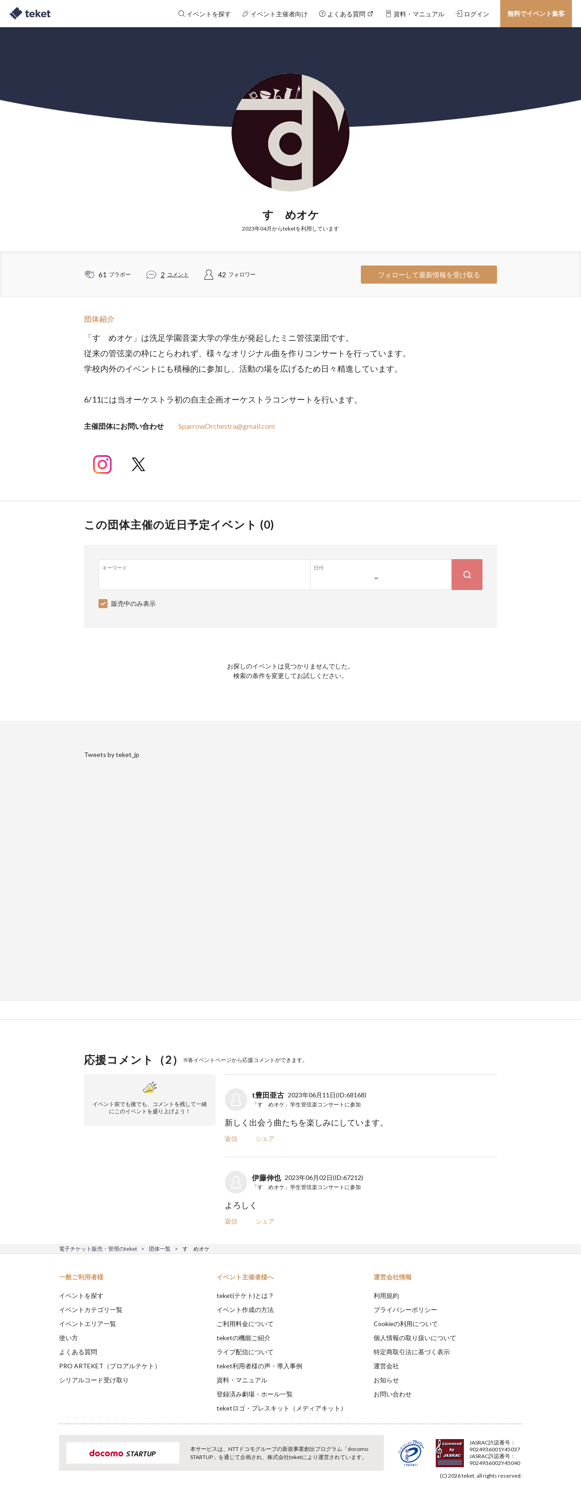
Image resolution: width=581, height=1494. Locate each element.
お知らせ (386, 1380)
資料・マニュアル (242, 1380)
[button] (45, 1460)
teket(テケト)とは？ (245, 1295)
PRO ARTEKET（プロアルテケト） (110, 1366)
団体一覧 (160, 1248)
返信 (231, 1138)
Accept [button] (517, 1448)
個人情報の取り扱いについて (415, 1338)
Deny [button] (470, 1449)
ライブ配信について (245, 1352)
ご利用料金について (245, 1323)
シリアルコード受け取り (94, 1380)
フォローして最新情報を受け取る (429, 274)
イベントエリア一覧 (87, 1323)
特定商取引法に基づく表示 (412, 1352)
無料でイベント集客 (536, 13)
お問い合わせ (393, 1394)
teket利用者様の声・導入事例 (259, 1366)
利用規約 (386, 1295)
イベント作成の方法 (245, 1309)
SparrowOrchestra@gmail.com (226, 426)
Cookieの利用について (406, 1323)
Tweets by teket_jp (111, 754)
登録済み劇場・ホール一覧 (255, 1394)
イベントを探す (81, 1295)
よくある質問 (78, 1352)
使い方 (68, 1338)
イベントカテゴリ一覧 (91, 1309)
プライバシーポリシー (405, 1309)
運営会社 (386, 1366)
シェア (265, 1138)
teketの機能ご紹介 (244, 1338)
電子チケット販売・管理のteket (98, 1248)
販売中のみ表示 (133, 603)
